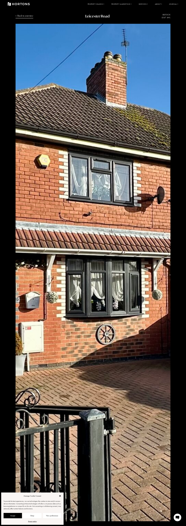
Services (143, 4)
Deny (32, 515)
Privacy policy (32, 521)
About (158, 4)
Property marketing (121, 4)
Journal (173, 4)
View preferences (52, 515)
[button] (60, 496)
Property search (96, 4)
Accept (12, 515)
